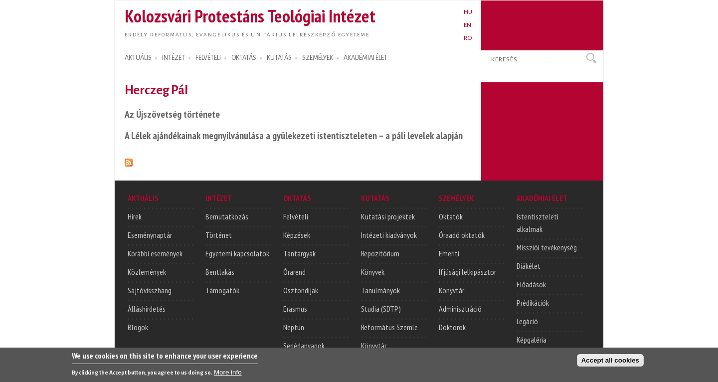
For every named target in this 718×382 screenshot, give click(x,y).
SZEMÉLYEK (317, 57)
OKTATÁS (243, 57)
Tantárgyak (299, 253)
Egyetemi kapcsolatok (237, 253)
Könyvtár (373, 346)
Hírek (135, 216)
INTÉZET (173, 57)
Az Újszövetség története (172, 114)
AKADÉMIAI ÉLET (365, 57)
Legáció (527, 321)
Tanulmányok (380, 290)
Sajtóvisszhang (150, 290)
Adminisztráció (460, 309)
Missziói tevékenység (547, 247)
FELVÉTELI (208, 57)
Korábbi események (155, 253)
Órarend (294, 272)
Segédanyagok (304, 346)
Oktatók (451, 216)
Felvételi (295, 216)
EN (467, 24)
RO (468, 37)
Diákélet (528, 266)
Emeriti (449, 253)
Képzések (296, 235)
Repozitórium (380, 253)
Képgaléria (531, 340)
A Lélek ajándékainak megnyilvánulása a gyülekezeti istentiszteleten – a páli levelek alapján (294, 135)
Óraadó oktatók (462, 235)
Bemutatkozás (226, 216)
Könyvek (372, 272)
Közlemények (147, 272)
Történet (218, 235)
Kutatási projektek (388, 216)
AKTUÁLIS (138, 57)
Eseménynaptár (150, 235)
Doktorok (452, 327)
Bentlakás (219, 272)
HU (468, 11)
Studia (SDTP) (381, 309)
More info (228, 375)
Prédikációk (533, 303)
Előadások (531, 284)
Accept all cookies (610, 363)
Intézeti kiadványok (389, 235)
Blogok (138, 327)
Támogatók (222, 290)
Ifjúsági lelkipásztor (467, 272)
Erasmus (295, 309)
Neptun (293, 327)
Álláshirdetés (147, 309)
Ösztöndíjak (300, 290)
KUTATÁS (279, 57)
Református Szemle (389, 327)
